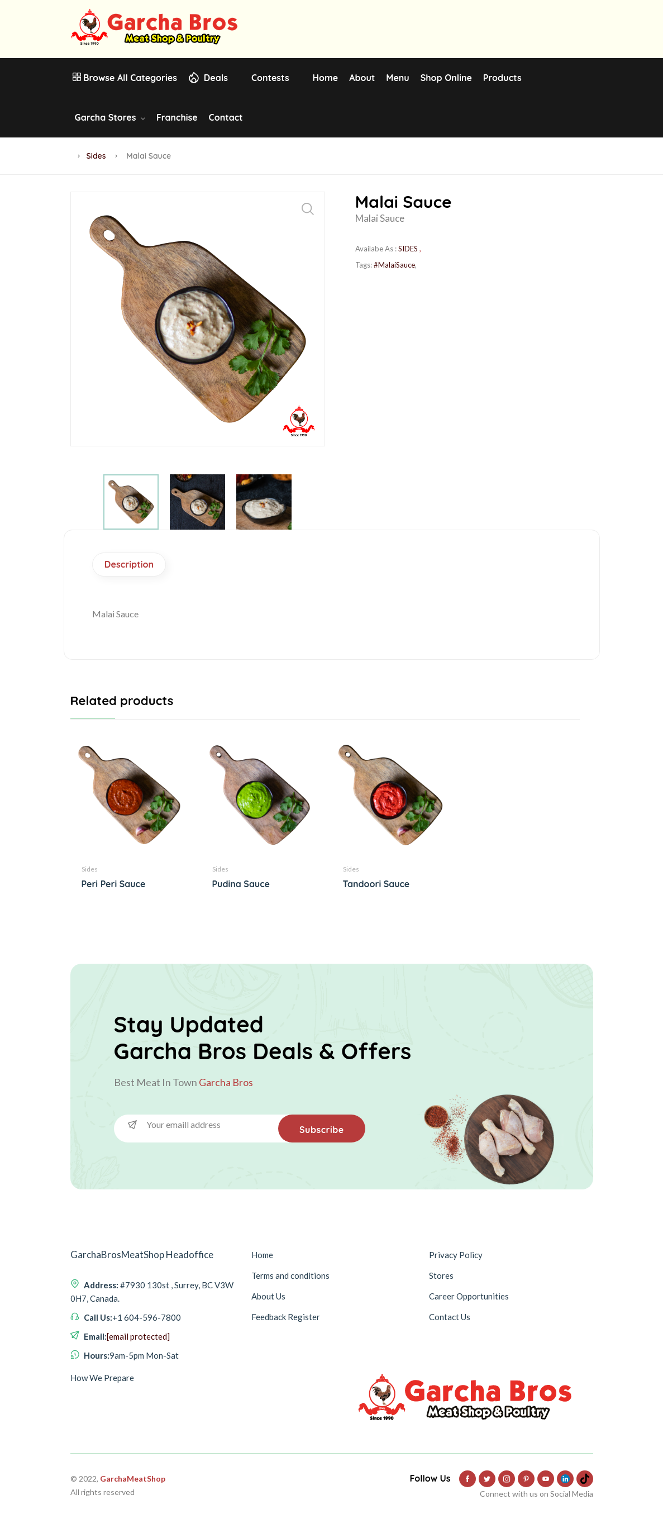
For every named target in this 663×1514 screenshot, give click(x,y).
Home (325, 77)
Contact (226, 117)
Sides (96, 156)
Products (502, 77)
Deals (216, 77)
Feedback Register (285, 1313)
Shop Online (446, 77)
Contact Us (449, 1313)
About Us (268, 1293)
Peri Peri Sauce (114, 885)
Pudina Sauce (241, 885)
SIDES (408, 248)
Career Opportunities (469, 1293)
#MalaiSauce (394, 264)
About (362, 77)
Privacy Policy (456, 1251)
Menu (397, 77)
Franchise (177, 117)
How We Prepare (102, 1374)
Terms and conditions (290, 1272)
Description (132, 565)
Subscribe (320, 1126)
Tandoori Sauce (376, 885)
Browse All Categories (125, 77)
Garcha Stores (110, 117)
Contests (270, 77)
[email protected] (138, 1333)
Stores (441, 1272)
